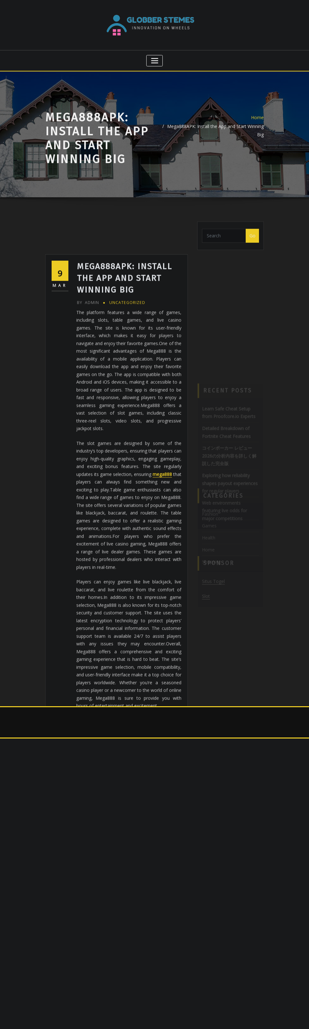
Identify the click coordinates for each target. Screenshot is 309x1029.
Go (252, 239)
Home (257, 123)
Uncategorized (127, 352)
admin (88, 352)
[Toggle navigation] (154, 60)
